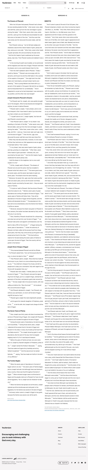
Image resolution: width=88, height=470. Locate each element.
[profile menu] (83, 2)
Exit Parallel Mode (79, 8)
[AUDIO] (68, 8)
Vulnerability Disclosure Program (9, 463)
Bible (15, 2)
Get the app (71, 2)
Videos (24, 2)
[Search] (45, 3)
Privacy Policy (19, 461)
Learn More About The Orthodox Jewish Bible (54, 410)
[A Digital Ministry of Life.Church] (44, 458)
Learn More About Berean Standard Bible (16, 400)
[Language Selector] (78, 2)
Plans (19, 2)
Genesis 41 (14, 8)
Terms (24, 461)
